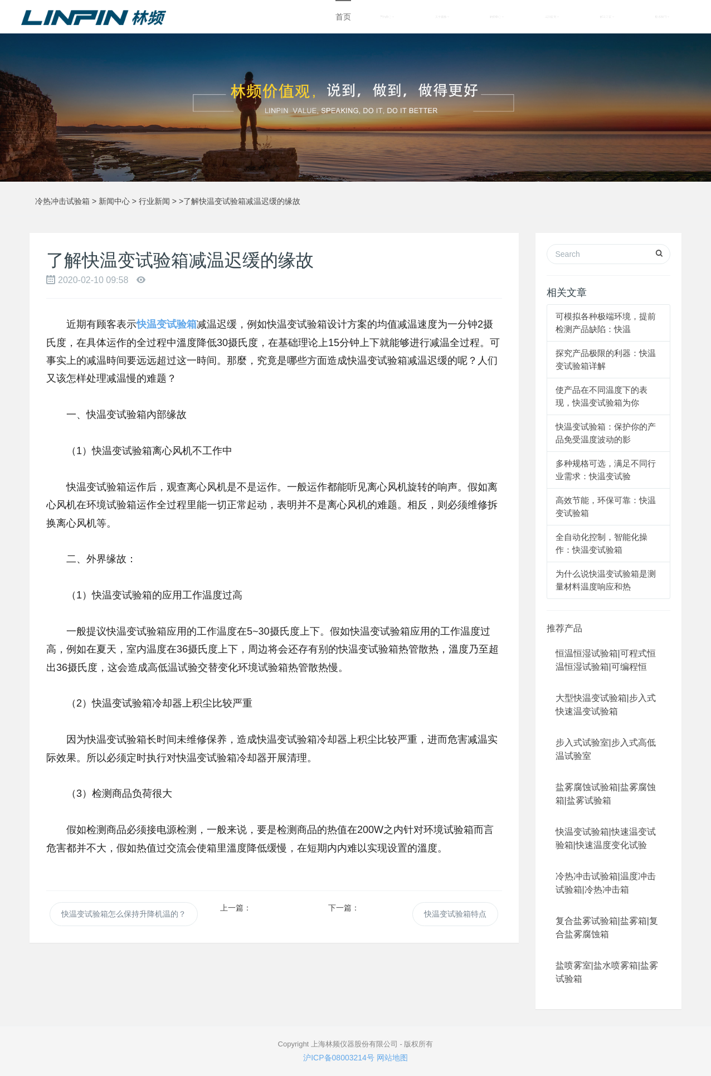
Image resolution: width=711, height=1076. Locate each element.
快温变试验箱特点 (455, 913)
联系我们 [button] (662, 16)
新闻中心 (114, 201)
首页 (343, 16)
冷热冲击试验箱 (62, 201)
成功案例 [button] (552, 16)
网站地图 (392, 1057)
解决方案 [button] (607, 16)
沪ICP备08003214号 (338, 1057)
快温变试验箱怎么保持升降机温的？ (123, 913)
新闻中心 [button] (497, 16)
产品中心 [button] (387, 16)
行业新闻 (154, 201)
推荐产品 (564, 628)
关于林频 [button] (442, 16)
